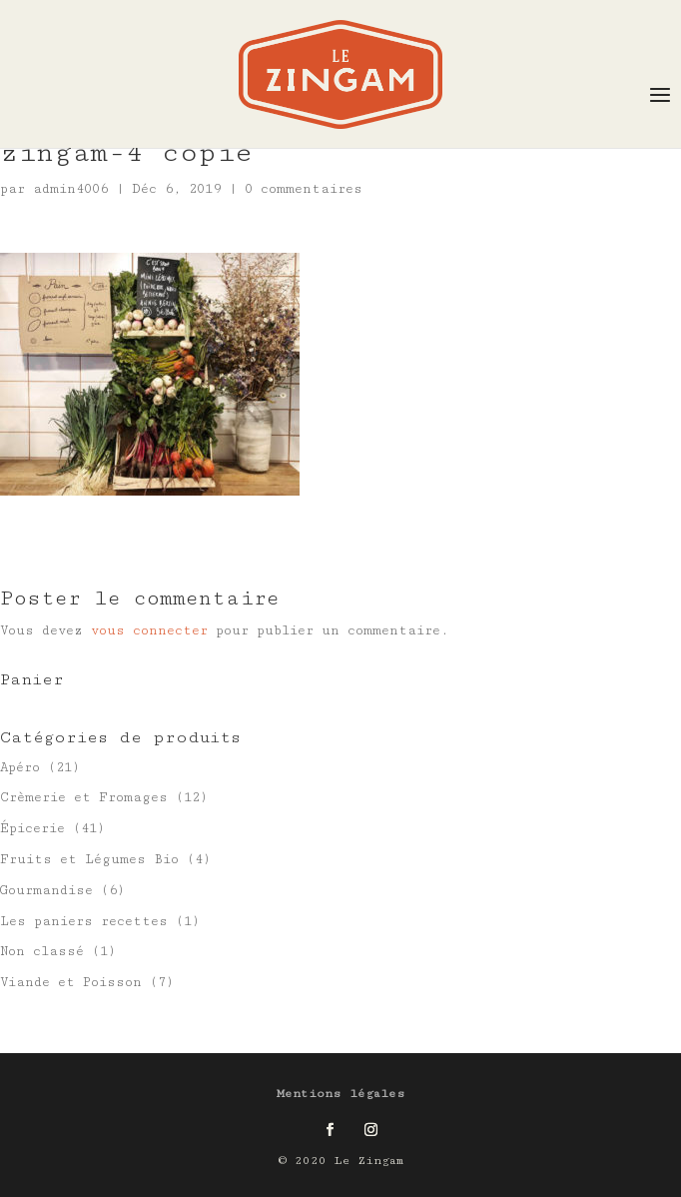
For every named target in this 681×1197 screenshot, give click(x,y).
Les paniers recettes (84, 921)
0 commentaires (303, 189)
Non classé (42, 951)
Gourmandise (46, 890)
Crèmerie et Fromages (84, 797)
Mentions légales (341, 1093)
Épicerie (32, 828)
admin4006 (70, 189)
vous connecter (149, 630)
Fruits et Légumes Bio (89, 859)
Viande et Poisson (71, 982)
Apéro (20, 767)
